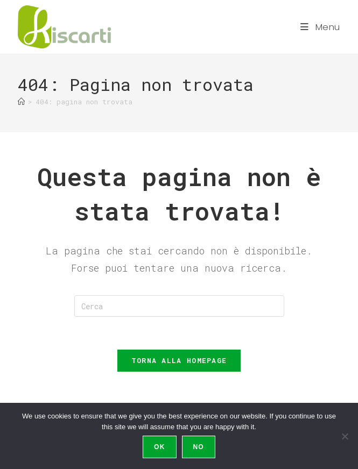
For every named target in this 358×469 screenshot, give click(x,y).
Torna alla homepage (179, 360)
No (198, 447)
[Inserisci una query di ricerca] (179, 306)
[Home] (21, 101)
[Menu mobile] (320, 26)
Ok (159, 447)
